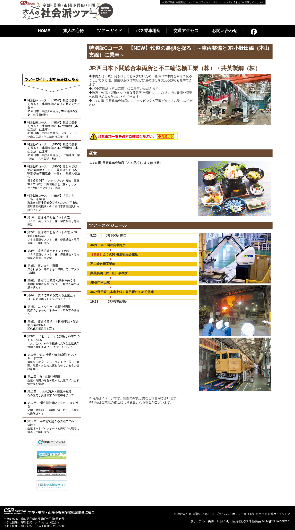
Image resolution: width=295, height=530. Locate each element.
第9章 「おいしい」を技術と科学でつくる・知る (53, 341)
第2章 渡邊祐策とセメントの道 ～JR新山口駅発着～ (53, 238)
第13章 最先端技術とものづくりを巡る (53, 408)
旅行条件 (169, 2)
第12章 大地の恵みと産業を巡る (50, 393)
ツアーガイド (109, 30)
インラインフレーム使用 (51, 58)
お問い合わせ (233, 2)
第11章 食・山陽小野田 (53, 380)
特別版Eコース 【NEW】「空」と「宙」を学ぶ (53, 202)
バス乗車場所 (148, 30)
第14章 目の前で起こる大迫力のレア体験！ (53, 426)
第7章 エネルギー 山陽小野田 (53, 310)
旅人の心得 (73, 30)
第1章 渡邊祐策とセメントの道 (53, 221)
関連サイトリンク (254, 2)
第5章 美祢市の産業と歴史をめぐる (53, 284)
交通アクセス (186, 30)
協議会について (186, 2)
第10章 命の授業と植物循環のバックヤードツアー (53, 362)
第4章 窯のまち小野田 (53, 269)
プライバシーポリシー (210, 2)
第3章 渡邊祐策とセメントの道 (53, 254)
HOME (44, 30)
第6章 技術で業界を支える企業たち (51, 297)
